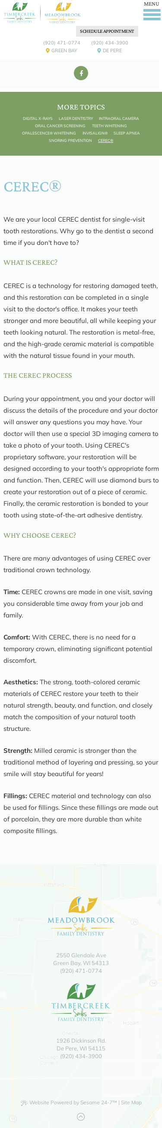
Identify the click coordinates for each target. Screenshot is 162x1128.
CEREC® (105, 140)
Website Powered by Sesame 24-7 (69, 1102)
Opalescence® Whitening (49, 133)
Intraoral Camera (119, 118)
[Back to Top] (81, 1117)
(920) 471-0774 (61, 43)
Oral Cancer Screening (60, 125)
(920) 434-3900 (109, 43)
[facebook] (81, 73)
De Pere (109, 52)
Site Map (131, 1102)
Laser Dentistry (76, 118)
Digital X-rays (38, 118)
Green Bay (61, 52)
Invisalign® (95, 133)
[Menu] (152, 9)
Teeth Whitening (109, 125)
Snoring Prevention (70, 140)
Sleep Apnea (127, 133)
